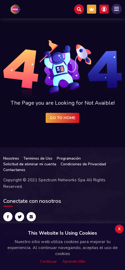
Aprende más (73, 261)
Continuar (48, 261)
